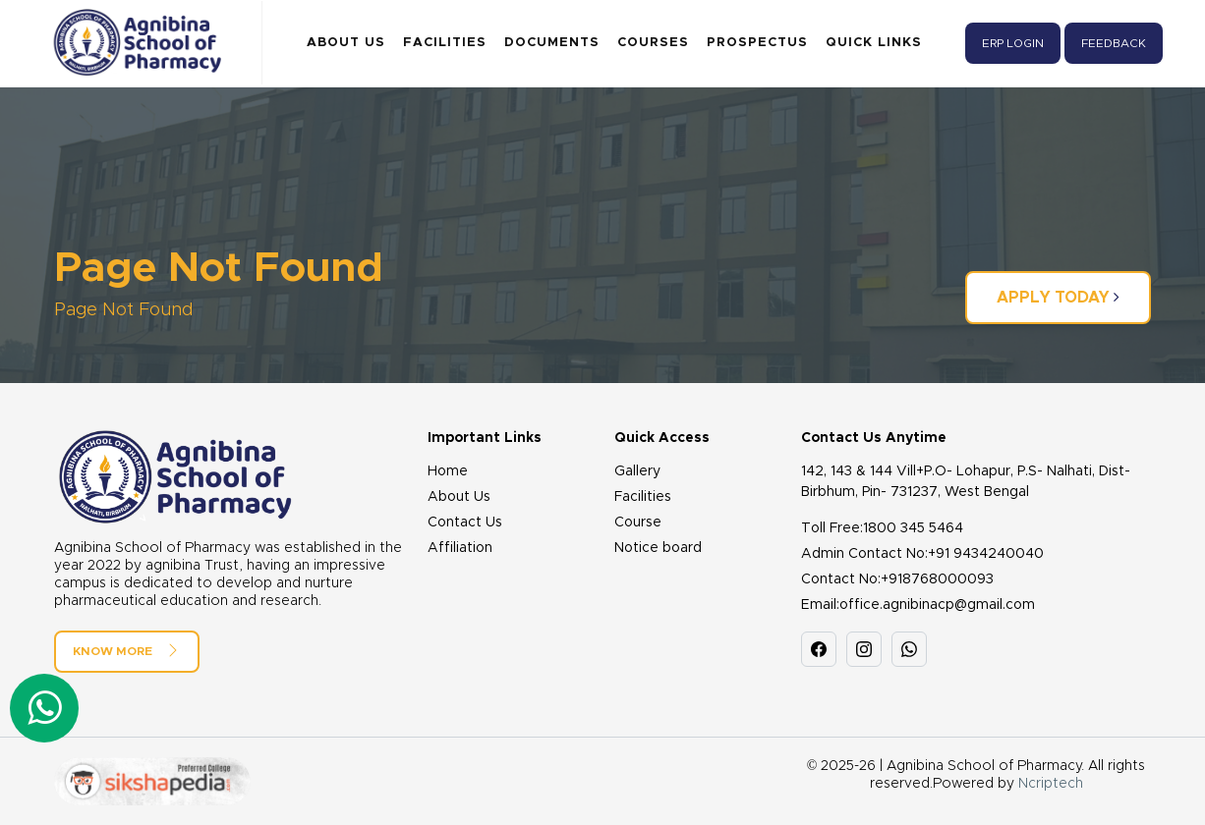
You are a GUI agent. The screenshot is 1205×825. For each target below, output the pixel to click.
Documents (552, 42)
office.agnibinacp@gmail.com (937, 605)
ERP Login (1013, 43)
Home (448, 471)
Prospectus (757, 42)
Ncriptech (1050, 784)
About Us (346, 42)
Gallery (637, 471)
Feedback (1113, 43)
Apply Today (1058, 297)
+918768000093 (937, 579)
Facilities (445, 42)
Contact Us (465, 522)
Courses (653, 42)
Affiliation (460, 548)
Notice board (658, 548)
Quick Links (874, 42)
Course (637, 522)
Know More (127, 650)
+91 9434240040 (986, 554)
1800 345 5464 (913, 528)
